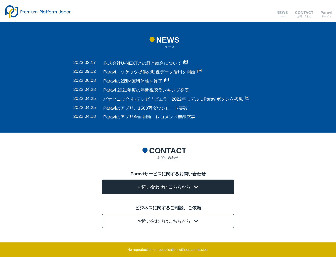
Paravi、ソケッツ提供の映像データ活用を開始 (152, 71)
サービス (326, 14)
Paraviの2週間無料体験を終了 (136, 81)
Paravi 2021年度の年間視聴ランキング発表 (146, 90)
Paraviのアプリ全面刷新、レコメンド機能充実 (149, 116)
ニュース (282, 14)
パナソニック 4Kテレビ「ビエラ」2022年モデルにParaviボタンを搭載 (176, 99)
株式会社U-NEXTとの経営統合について (145, 63)
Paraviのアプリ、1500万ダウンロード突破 (145, 108)
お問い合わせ (304, 14)
